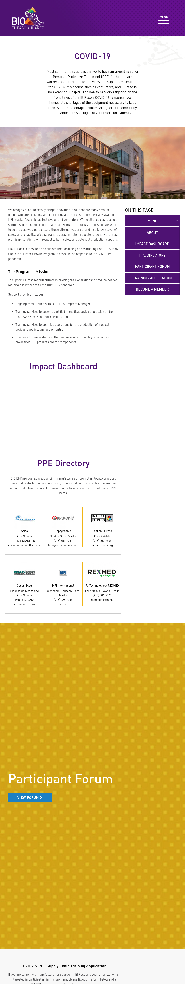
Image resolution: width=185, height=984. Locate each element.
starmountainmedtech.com (24, 545)
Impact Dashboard (152, 243)
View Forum (29, 797)
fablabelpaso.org (102, 545)
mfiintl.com (63, 604)
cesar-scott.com (24, 604)
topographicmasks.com (63, 545)
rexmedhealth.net (102, 600)
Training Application (152, 277)
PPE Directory (152, 255)
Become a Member (152, 289)
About (152, 232)
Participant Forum (152, 266)
